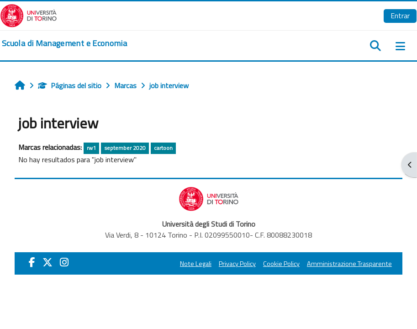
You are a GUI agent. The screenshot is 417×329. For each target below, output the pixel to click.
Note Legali (195, 264)
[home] (64, 43)
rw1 (91, 147)
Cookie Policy (281, 264)
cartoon (163, 147)
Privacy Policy (237, 264)
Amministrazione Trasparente (349, 264)
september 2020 (125, 147)
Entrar (400, 15)
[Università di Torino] (28, 14)
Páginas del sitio (69, 85)
